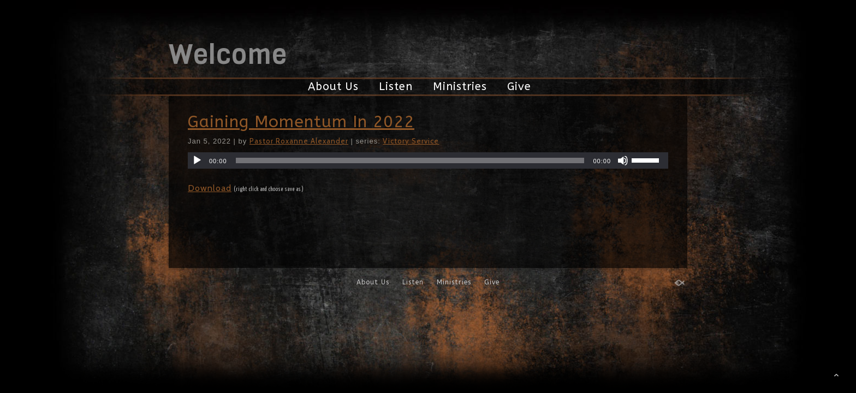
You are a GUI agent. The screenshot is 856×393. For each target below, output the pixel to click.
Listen (396, 86)
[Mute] (622, 160)
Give (519, 86)
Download (209, 188)
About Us (333, 86)
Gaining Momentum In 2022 (301, 122)
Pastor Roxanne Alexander (298, 140)
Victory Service (411, 140)
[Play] (197, 160)
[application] (428, 160)
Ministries (460, 86)
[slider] (410, 160)
